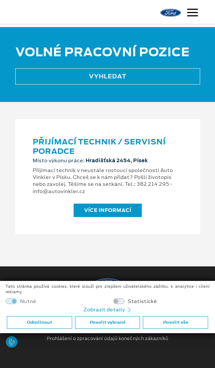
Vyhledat (107, 76)
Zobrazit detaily (107, 309)
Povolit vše (175, 322)
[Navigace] (192, 13)
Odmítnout (39, 322)
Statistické (142, 301)
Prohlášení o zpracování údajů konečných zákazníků (107, 338)
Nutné (28, 301)
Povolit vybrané (107, 322)
